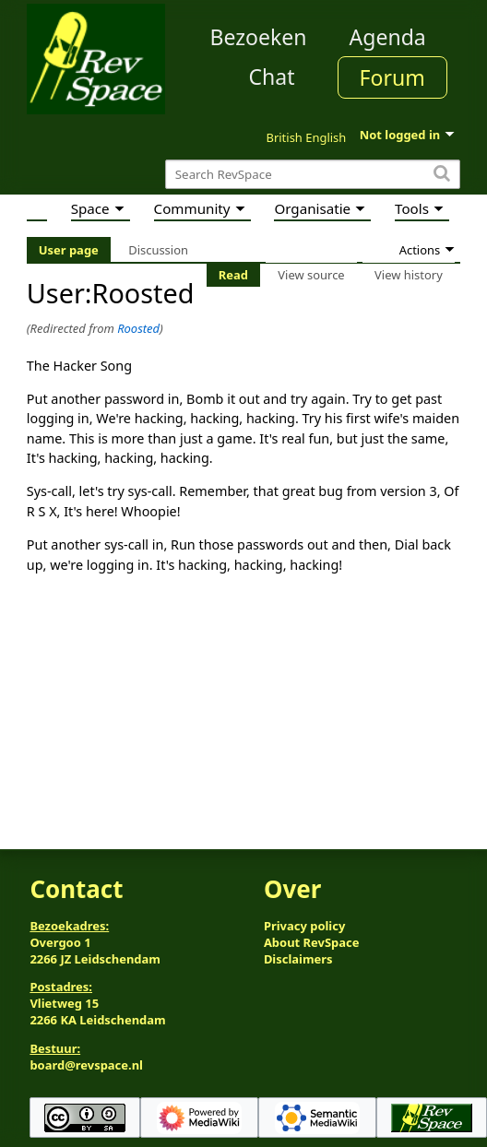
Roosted (138, 328)
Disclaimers (298, 959)
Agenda (388, 37)
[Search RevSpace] (312, 175)
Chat (271, 76)
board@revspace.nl (86, 1065)
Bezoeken (258, 37)
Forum (392, 77)
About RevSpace (312, 942)
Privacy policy (304, 925)
